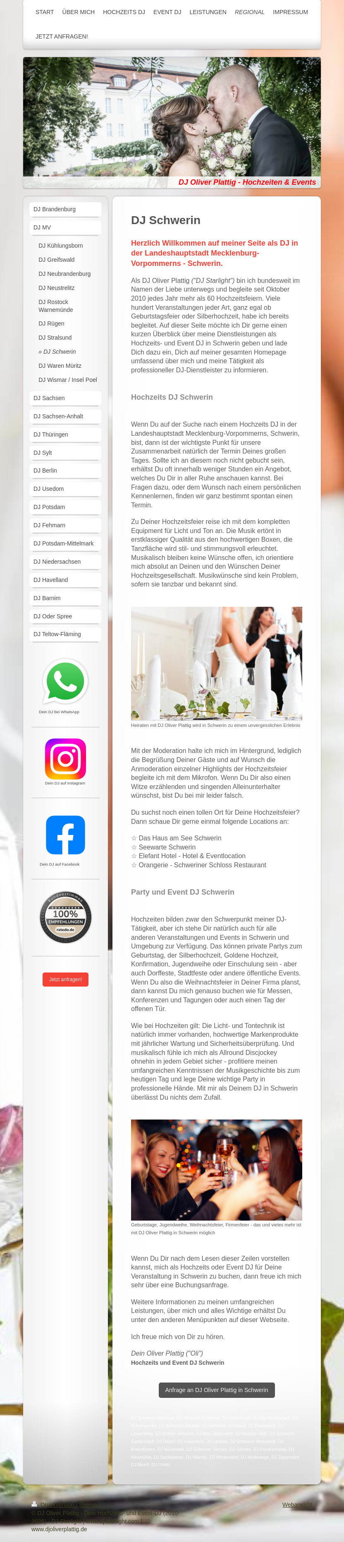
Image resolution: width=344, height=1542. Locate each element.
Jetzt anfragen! (65, 979)
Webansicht (297, 1504)
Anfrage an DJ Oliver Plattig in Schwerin (216, 1390)
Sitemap (89, 1504)
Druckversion (53, 1504)
